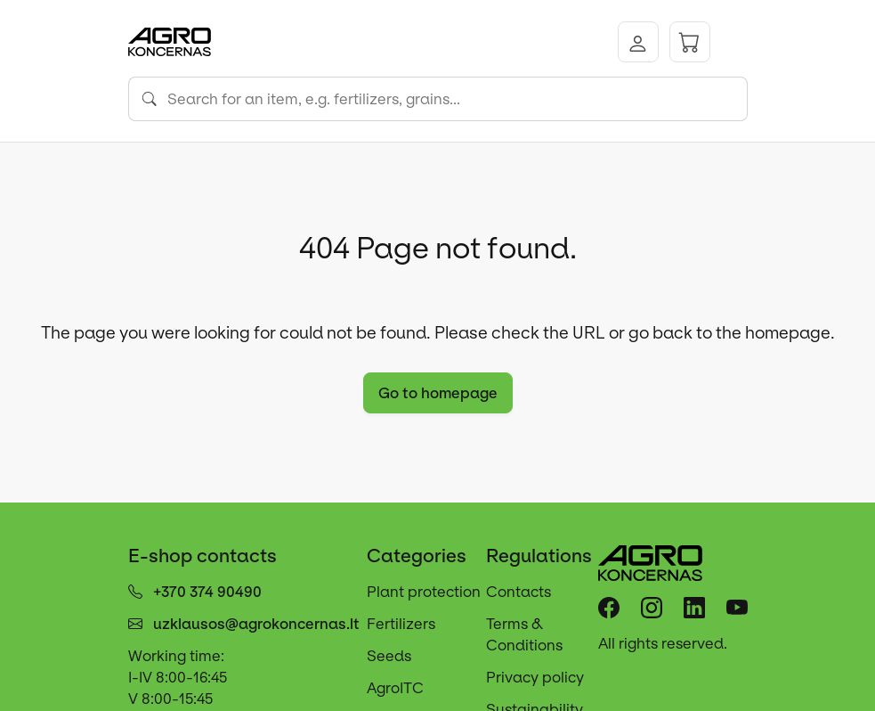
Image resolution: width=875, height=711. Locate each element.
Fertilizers (401, 624)
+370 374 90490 (207, 592)
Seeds (389, 656)
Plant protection (424, 592)
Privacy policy (535, 677)
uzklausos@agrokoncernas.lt (256, 624)
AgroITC (395, 688)
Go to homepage (438, 393)
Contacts (518, 592)
